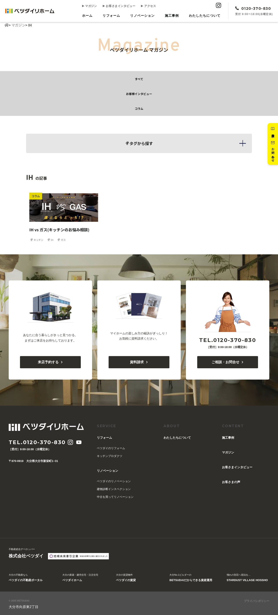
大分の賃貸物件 (126, 577)
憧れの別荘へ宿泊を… (247, 577)
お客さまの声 (231, 481)
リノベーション (144, 15)
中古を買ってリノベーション (115, 496)
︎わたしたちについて (205, 15)
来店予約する (50, 361)
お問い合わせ (271, 152)
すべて (139, 77)
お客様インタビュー (139, 92)
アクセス (147, 6)
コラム (139, 107)
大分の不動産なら (26, 577)
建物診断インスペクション (114, 488)
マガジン (93, 6)
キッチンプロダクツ (109, 455)
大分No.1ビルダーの (190, 577)
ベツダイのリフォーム (111, 447)
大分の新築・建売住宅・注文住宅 (80, 577)
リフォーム (115, 15)
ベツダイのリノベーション (114, 480)
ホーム (91, 15)
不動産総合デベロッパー (26, 553)
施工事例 (173, 15)
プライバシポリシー (256, 600)
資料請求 (271, 130)
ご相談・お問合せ (228, 361)
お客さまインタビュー (120, 6)
